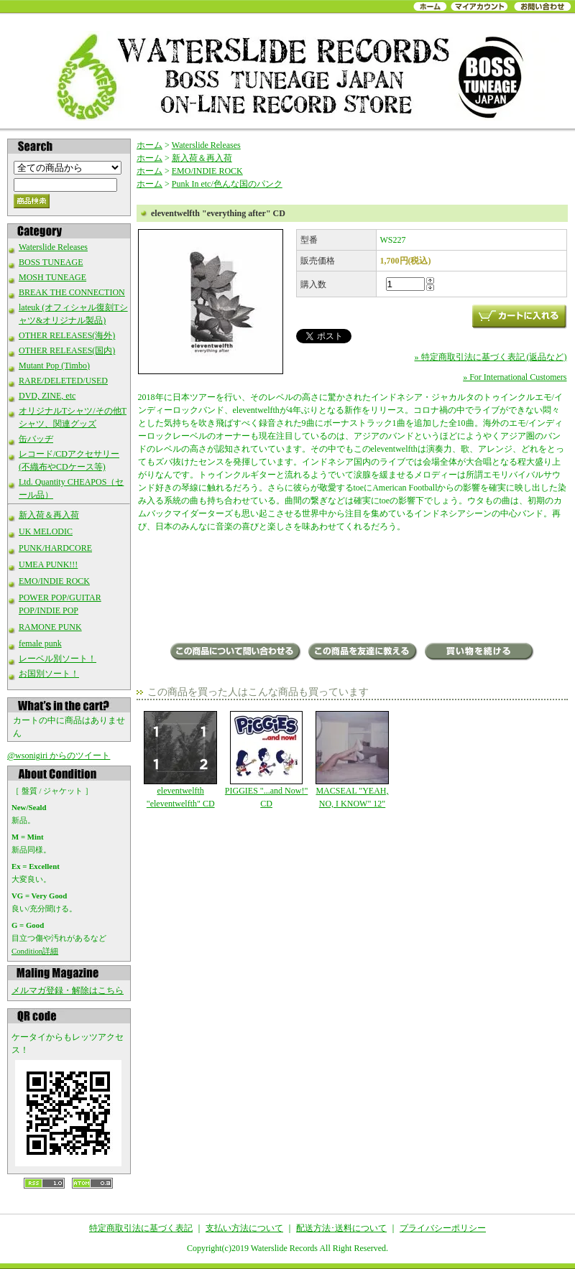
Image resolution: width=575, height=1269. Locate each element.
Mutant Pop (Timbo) (54, 366)
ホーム (149, 145)
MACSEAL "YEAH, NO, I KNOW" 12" (352, 760)
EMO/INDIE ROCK (54, 581)
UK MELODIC (46, 531)
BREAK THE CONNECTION (72, 292)
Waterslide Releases (53, 247)
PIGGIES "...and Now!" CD (266, 760)
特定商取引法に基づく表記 (141, 1228)
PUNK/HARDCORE (55, 548)
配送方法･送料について (341, 1228)
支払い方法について (244, 1228)
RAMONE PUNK (50, 627)
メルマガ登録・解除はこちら (68, 990)
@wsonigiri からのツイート (58, 755)
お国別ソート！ (49, 674)
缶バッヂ (36, 439)
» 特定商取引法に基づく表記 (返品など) (491, 357)
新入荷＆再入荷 (49, 515)
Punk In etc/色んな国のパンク (227, 184)
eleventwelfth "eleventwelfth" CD (181, 760)
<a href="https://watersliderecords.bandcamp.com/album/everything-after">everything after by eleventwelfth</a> (352, 589)
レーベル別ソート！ (57, 659)
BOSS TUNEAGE (51, 262)
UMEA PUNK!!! (48, 564)
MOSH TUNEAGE (52, 277)
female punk (40, 643)
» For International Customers (514, 377)
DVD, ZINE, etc (47, 396)
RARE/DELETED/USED (63, 381)
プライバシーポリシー (443, 1228)
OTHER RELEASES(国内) (67, 350)
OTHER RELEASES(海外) (67, 335)
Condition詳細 (35, 951)
